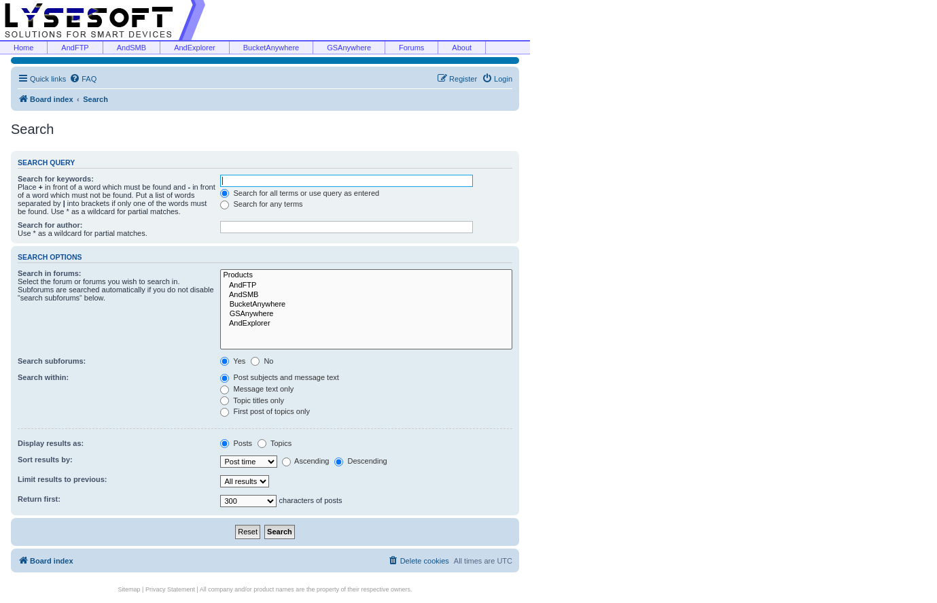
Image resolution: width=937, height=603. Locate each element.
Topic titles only (251, 400)
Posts (236, 443)
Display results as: (51, 443)
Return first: (39, 499)
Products (366, 275)
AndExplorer (194, 48)
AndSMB (131, 48)
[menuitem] (82, 79)
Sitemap (129, 589)
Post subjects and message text (279, 377)
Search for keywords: (56, 179)
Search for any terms (261, 204)
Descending (360, 461)
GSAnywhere (349, 48)
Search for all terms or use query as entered (299, 193)
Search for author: (50, 225)
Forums (411, 48)
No (262, 361)
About (462, 48)
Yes (232, 361)
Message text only (257, 389)
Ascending (306, 461)
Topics (274, 443)
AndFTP (74, 48)
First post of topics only (265, 411)
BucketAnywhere (271, 48)
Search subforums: (52, 361)
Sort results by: (45, 459)
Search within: (43, 377)
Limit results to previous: (62, 479)
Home (23, 48)
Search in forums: (50, 273)
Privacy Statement (170, 589)
